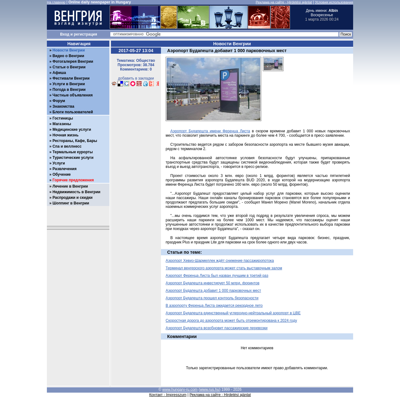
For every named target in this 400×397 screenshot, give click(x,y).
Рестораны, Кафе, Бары (74, 141)
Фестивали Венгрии (71, 78)
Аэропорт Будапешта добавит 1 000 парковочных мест (213, 290)
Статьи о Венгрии (69, 67)
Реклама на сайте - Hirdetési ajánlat (284, 2)
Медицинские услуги (71, 129)
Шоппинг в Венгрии (70, 203)
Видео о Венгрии (68, 56)
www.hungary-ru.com (180, 389)
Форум (58, 101)
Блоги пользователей (72, 112)
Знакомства (63, 106)
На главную (56, 2)
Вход (64, 34)
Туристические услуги (72, 157)
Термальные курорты (72, 152)
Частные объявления (72, 95)
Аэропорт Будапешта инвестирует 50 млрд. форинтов (212, 283)
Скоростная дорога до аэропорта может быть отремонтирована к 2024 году (231, 320)
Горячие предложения (73, 180)
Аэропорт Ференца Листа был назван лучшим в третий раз (217, 275)
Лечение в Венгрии (70, 186)
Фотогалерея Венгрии (72, 61)
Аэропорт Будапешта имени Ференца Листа (210, 131)
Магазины (61, 124)
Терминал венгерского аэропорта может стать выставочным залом (224, 268)
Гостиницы (62, 118)
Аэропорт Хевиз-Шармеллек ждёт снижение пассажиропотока (220, 260)
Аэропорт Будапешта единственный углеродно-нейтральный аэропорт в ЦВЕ (233, 313)
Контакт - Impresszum (167, 395)
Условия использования (334, 2)
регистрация (85, 34)
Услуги (58, 163)
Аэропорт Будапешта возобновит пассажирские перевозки (217, 328)
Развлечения (64, 169)
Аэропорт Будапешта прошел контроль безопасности (212, 298)
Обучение (61, 174)
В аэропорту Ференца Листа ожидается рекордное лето (214, 305)
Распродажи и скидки (72, 197)
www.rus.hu (209, 389)
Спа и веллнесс (67, 146)
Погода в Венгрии (69, 89)
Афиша (59, 73)
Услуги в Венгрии (68, 84)
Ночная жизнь (65, 135)
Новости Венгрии (68, 50)
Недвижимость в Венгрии (76, 192)
